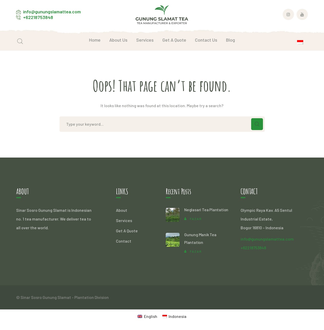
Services (124, 220)
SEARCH (257, 124)
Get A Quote (127, 230)
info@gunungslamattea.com (52, 11)
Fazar (196, 219)
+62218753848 (38, 17)
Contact (123, 241)
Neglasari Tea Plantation (206, 209)
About (121, 210)
